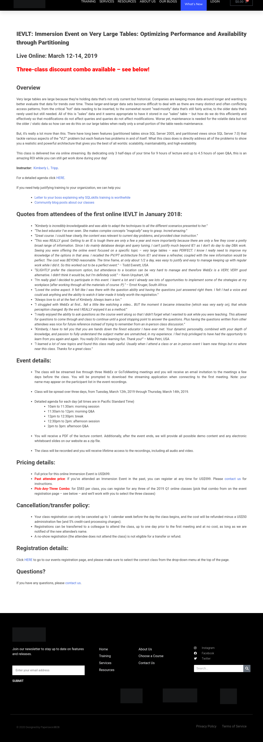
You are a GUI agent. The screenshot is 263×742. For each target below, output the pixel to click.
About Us (145, 649)
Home (103, 649)
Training (105, 656)
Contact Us (146, 663)
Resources (106, 670)
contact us (233, 479)
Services (105, 663)
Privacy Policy (206, 726)
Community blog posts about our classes (64, 202)
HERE (60, 178)
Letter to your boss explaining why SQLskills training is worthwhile (82, 197)
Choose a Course (150, 656)
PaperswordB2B (50, 727)
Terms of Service (234, 726)
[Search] (246, 668)
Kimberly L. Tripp (45, 168)
